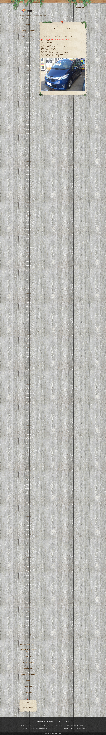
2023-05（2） (28, 206)
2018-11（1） (28, 434)
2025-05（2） (28, 97)
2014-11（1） (28, 625)
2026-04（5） (28, 47)
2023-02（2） (28, 220)
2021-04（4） (28, 315)
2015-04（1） (28, 607)
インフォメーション (28, 36)
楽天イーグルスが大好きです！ (28, 674)
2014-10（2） (28, 629)
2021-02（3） (28, 325)
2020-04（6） (28, 370)
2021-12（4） (28, 284)
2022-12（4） (28, 229)
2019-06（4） (28, 406)
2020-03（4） (28, 375)
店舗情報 (28, 680)
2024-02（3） (28, 165)
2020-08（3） (28, 352)
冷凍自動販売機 (28, 668)
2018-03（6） (28, 461)
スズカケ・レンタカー (28, 662)
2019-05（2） (28, 411)
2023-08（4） (28, 193)
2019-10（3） (28, 388)
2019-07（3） (28, 402)
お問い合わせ (28, 686)
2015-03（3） (28, 611)
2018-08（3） (28, 447)
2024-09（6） (28, 133)
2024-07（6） (28, 142)
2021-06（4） (28, 306)
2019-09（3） (28, 393)
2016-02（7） (28, 566)
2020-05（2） (28, 365)
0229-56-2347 (79, 8)
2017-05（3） (28, 502)
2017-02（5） (28, 516)
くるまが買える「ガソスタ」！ (28, 644)
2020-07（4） (28, 356)
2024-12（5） (28, 120)
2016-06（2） (28, 552)
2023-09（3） (28, 188)
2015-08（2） (28, 588)
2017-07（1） (28, 493)
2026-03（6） (28, 51)
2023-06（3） (28, 202)
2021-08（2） (28, 297)
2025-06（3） (28, 92)
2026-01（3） (28, 61)
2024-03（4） (28, 161)
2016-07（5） (28, 548)
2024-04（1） (28, 156)
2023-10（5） (28, 183)
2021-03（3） (28, 320)
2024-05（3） (28, 152)
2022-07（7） (28, 252)
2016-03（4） (28, 561)
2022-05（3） (28, 261)
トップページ (28, 24)
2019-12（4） (28, 384)
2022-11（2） (28, 233)
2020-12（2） (28, 334)
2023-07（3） (28, 197)
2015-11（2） (28, 579)
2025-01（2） (28, 115)
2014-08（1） (28, 639)
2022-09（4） (28, 243)
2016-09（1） (28, 538)
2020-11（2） (28, 338)
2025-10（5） (28, 74)
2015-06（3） (28, 598)
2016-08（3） (28, 543)
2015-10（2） (28, 584)
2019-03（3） (28, 420)
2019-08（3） (28, 397)
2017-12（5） (28, 475)
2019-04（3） (28, 416)
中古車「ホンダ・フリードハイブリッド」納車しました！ (57, 36)
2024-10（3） (28, 129)
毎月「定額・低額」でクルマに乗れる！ (28, 650)
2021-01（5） (28, 329)
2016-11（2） (28, 529)
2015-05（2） (28, 602)
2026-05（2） (28, 42)
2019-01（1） (28, 429)
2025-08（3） (28, 83)
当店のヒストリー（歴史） (28, 30)
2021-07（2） (28, 302)
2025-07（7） (28, 88)
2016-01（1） (28, 570)
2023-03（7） (28, 215)
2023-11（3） (28, 179)
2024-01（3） (28, 170)
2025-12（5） (28, 65)
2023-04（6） (28, 211)
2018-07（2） (28, 452)
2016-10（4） (28, 534)
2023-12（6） (28, 174)
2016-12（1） (28, 525)
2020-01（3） (28, 379)
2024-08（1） (28, 138)
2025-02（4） (28, 111)
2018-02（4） (28, 466)
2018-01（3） (28, 470)
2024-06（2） (28, 147)
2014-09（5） (28, 634)
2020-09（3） (28, 347)
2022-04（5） (28, 265)
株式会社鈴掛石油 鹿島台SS (50, 733)
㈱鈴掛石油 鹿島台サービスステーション (53, 721)
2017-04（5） (28, 507)
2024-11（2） (28, 124)
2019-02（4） (28, 425)
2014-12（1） (28, 620)
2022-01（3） (28, 279)
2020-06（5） (28, 361)
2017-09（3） (28, 484)
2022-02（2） (28, 274)
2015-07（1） (28, 593)
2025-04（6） (28, 102)
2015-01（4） (28, 616)
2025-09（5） (28, 79)
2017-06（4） (28, 497)
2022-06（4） (28, 256)
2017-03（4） (28, 511)
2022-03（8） (28, 270)
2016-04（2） (28, 557)
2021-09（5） (28, 293)
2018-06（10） (28, 457)
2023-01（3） (28, 224)
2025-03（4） (28, 106)
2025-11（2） (28, 70)
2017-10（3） (28, 479)
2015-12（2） (28, 575)
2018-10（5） (28, 438)
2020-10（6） (28, 343)
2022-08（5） (28, 247)
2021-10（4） (28, 288)
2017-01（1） (28, 520)
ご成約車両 (28, 656)
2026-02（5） (28, 56)
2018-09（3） (28, 443)
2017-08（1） (28, 488)
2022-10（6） (28, 238)
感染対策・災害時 (27, 692)
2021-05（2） (28, 311)
